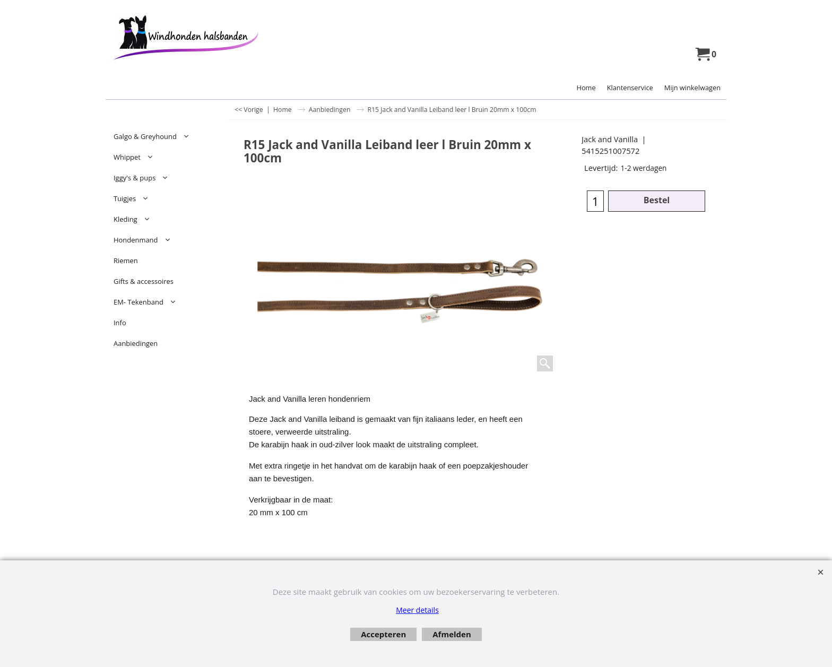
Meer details (417, 610)
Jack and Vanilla (610, 139)
